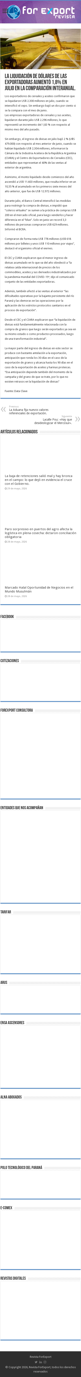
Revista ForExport (40, 1356)
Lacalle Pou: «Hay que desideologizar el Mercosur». (50, 420)
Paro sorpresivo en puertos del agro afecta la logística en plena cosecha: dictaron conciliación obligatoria (40, 533)
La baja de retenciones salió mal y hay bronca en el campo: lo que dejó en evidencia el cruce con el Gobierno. (38, 480)
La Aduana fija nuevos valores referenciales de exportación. (31, 410)
